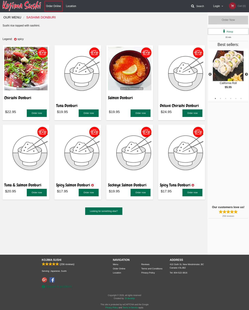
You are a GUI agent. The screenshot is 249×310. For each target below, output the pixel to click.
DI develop (130, 298)
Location (71, 6)
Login (216, 6)
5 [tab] (236, 98)
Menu (115, 264)
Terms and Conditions (151, 268)
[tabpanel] (228, 72)
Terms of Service (130, 307)
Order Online (53, 6)
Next (246, 74)
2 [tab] (220, 98)
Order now (37, 114)
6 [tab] (241, 98)
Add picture (42, 52)
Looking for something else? (104, 213)
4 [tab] (230, 98)
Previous (210, 74)
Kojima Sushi (51, 259)
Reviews (145, 264)
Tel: (178, 272)
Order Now (228, 19)
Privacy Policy (148, 272)
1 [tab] (215, 98)
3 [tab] (225, 98)
